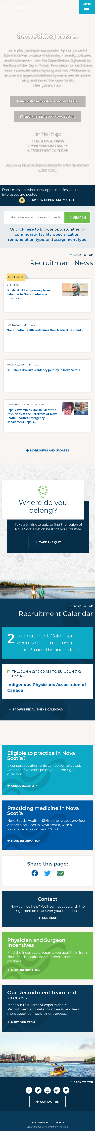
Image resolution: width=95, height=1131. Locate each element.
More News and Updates (49, 450)
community (26, 234)
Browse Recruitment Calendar (38, 709)
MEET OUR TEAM (23, 1022)
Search (79, 217)
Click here (47, 170)
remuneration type (26, 239)
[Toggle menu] (87, 7)
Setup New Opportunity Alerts (51, 200)
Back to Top (83, 255)
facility (45, 234)
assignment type (70, 239)
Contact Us (49, 1101)
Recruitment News (49, 141)
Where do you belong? (49, 146)
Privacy (59, 1122)
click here (24, 229)
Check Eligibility (24, 785)
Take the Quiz (50, 542)
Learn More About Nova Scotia (49, 116)
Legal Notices (39, 1122)
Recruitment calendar (49, 150)
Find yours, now (47, 85)
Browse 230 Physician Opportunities (49, 101)
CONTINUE (49, 918)
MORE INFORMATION (25, 840)
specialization (66, 234)
